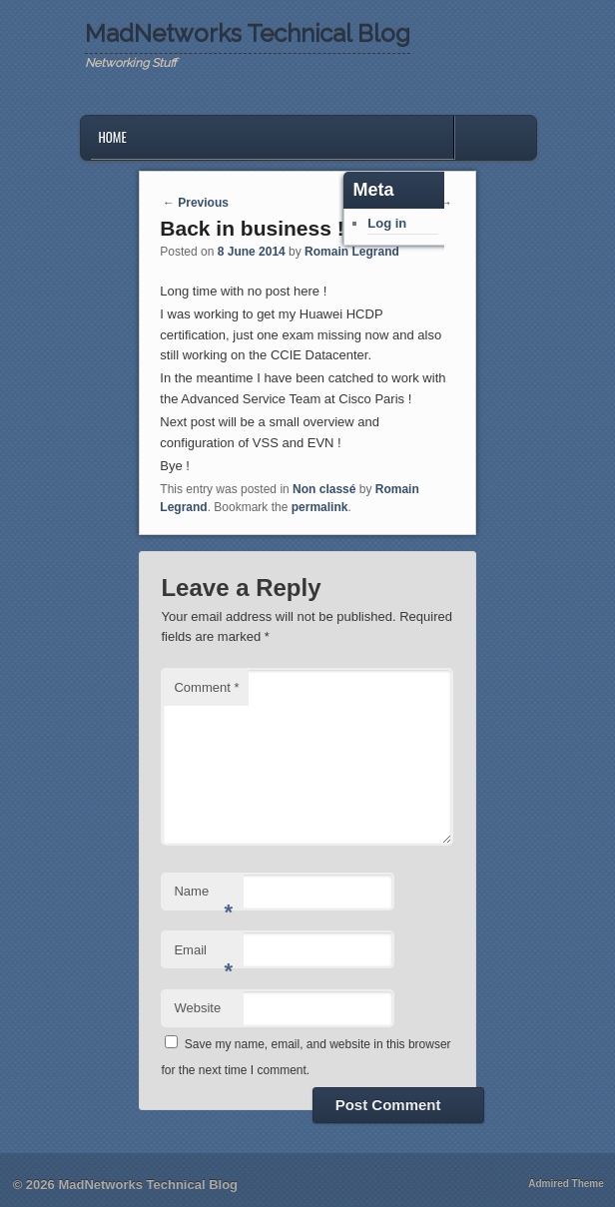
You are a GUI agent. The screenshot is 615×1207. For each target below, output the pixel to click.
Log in (386, 223)
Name (203, 897)
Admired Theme (566, 1183)
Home (113, 137)
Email (203, 955)
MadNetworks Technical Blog (247, 33)
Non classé (324, 489)
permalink (320, 507)
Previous (196, 203)
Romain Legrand (352, 252)
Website (197, 1007)
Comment (206, 687)
